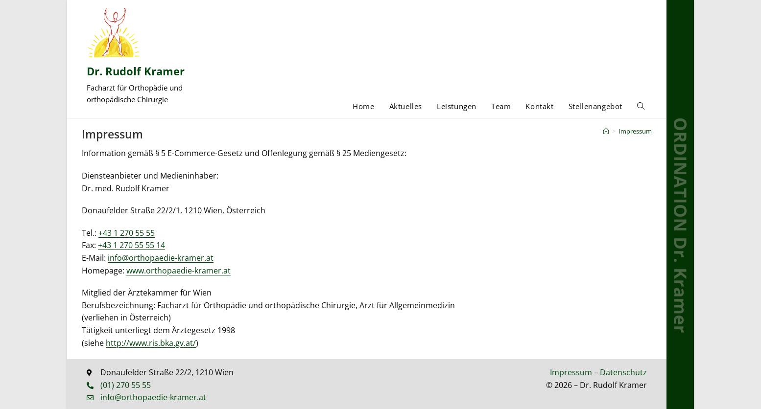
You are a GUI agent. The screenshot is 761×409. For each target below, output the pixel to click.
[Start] (606, 131)
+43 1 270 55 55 (126, 232)
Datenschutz (623, 372)
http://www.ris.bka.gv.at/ (151, 343)
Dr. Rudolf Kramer (136, 71)
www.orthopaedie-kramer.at (178, 270)
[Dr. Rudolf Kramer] (114, 32)
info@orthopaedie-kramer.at (161, 257)
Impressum (635, 131)
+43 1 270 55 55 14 (131, 245)
